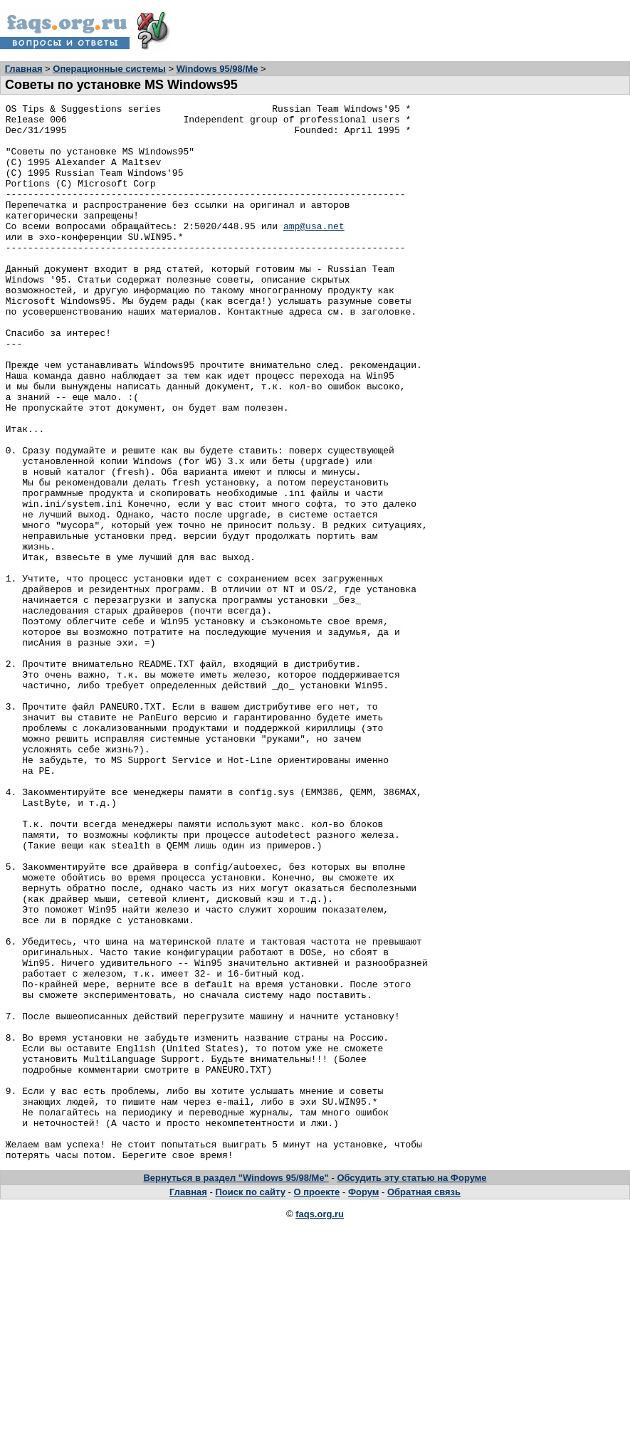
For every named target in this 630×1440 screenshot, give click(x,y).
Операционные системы (109, 68)
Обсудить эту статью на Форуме (411, 1389)
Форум (363, 1403)
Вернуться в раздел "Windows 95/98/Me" (235, 1389)
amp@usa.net (314, 251)
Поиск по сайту (250, 1403)
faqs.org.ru (319, 1425)
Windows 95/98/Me (217, 68)
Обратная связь (424, 1403)
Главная (24, 68)
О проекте (317, 1403)
